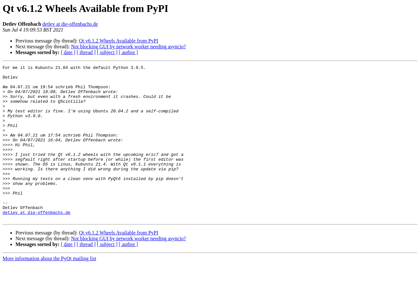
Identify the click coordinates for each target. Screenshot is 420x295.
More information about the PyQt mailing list (49, 289)
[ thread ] (86, 52)
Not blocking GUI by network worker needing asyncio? (128, 46)
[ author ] (128, 52)
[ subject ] (107, 52)
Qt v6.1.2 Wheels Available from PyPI (118, 40)
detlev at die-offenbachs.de (70, 24)
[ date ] (68, 52)
